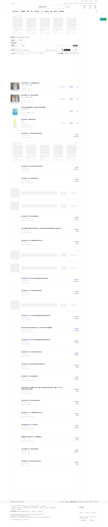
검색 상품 (26, 50)
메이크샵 (96, 1)
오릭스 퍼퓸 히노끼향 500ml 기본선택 (31, 166)
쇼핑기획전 (81, 3)
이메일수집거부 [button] (83, 520)
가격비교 (19, 50)
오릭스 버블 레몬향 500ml (28, 119)
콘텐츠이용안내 (40, 511)
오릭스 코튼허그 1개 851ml (29, 424)
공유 (96, 11)
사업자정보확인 (52, 507)
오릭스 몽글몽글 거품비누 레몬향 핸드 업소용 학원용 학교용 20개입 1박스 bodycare (41, 228)
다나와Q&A (61, 11)
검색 (75, 45)
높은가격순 (32, 53)
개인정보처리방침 (72, 501)
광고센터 (90, 501)
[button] (84, 7)
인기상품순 (13, 53)
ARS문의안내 (92, 520)
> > (27, 90)
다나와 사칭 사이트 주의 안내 (18, 501)
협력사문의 (95, 501)
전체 (13, 50)
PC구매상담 (76, 3)
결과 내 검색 (66, 49)
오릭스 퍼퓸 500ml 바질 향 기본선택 (31, 133)
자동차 (64, 3)
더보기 (96, 3)
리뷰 (51, 11)
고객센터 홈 (81, 512)
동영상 (55, 11)
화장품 (21, 40)
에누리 (82, 1)
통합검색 (23, 11)
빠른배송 (23, 45)
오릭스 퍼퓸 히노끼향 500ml (29, 95)
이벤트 (89, 3)
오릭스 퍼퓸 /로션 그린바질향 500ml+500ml (34, 278)
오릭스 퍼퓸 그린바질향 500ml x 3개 (31, 240)
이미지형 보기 (73, 50)
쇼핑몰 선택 (48, 49)
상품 (28, 11)
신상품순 (37, 53)
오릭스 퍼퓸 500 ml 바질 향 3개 (30, 400)
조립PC (68, 3)
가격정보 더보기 (73, 86)
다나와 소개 (61, 501)
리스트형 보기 (71, 50)
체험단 (92, 3)
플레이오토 (91, 1)
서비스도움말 (93, 512)
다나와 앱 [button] (13, 3)
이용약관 (66, 501)
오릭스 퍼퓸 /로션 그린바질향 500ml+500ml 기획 (35, 315)
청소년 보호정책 (80, 501)
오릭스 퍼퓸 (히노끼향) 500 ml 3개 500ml (33, 364)
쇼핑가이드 (36, 11)
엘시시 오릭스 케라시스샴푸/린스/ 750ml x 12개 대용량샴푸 (36, 327)
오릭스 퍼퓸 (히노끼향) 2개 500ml (31, 461)
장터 (32, 11)
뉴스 (42, 11)
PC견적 (72, 3)
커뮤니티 (85, 3)
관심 (28, 88)
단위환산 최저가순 (20, 53)
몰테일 (86, 1)
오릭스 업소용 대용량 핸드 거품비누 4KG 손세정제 (33, 107)
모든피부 (26, 85)
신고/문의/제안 (87, 512)
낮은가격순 (27, 53)
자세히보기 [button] (33, 511)
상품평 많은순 (42, 53)
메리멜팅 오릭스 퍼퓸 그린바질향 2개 (31, 436)
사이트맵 (86, 501)
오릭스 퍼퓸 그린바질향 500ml (30, 83)
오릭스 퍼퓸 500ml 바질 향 (29, 178)
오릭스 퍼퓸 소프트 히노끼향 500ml (31, 290)
